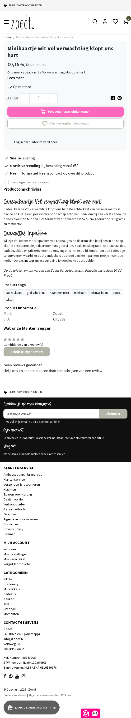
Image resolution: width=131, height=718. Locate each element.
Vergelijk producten (18, 564)
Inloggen (10, 549)
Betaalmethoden (15, 509)
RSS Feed (66, 695)
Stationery (11, 584)
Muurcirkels (12, 589)
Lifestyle (10, 609)
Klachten (10, 489)
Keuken (9, 599)
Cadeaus (10, 594)
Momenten (11, 614)
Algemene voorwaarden (21, 519)
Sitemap (9, 534)
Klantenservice (14, 479)
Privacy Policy (13, 529)
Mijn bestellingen (16, 554)
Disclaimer (11, 524)
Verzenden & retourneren (22, 484)
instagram (31, 260)
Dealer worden (14, 499)
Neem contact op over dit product (66, 173)
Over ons (10, 514)
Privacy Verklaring (15, 695)
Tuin (6, 604)
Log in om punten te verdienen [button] (36, 142)
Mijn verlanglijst (14, 559)
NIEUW (8, 579)
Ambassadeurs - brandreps (23, 474)
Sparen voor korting (18, 494)
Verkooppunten (15, 504)
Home (7, 37)
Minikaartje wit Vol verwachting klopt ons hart (45, 37)
